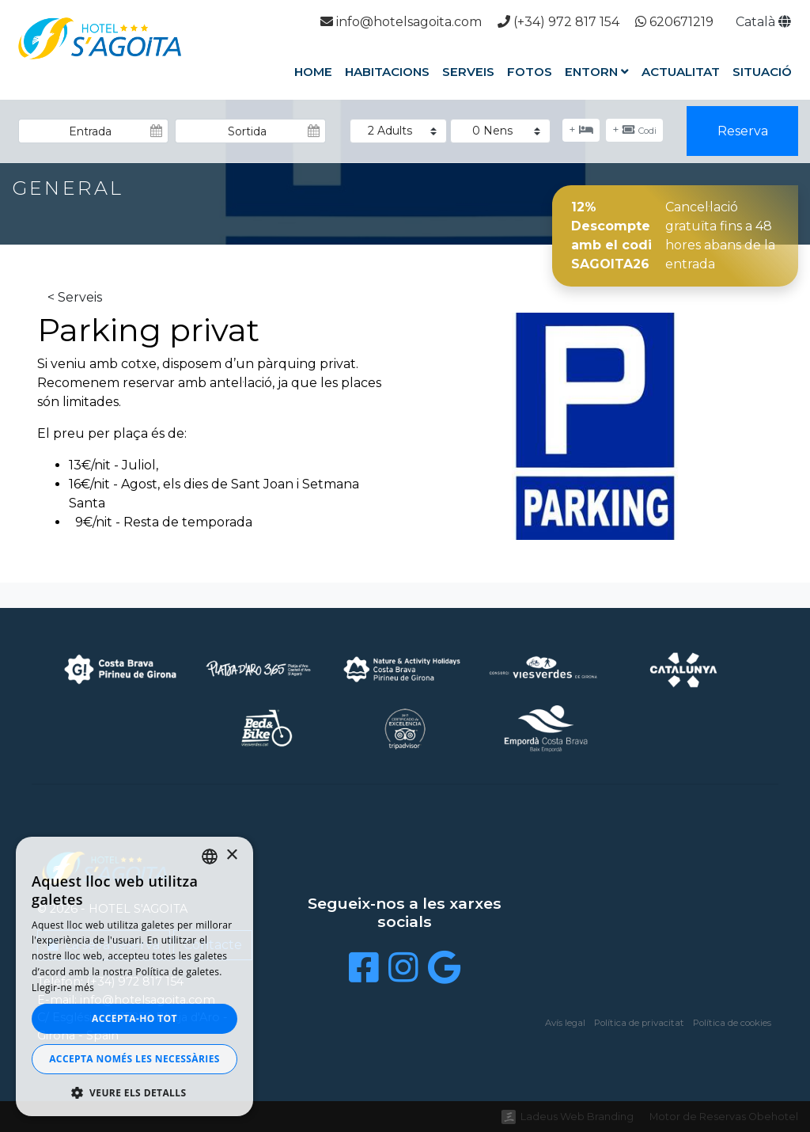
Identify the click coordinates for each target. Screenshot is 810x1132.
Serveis (468, 71)
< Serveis (74, 297)
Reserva (742, 131)
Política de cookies (732, 1022)
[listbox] (210, 856)
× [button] (231, 855)
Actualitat (681, 71)
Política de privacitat (639, 1022)
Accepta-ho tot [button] (134, 1018)
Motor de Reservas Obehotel (723, 1117)
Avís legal (565, 1022)
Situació (762, 71)
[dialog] (134, 976)
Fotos (529, 71)
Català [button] (763, 21)
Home (313, 71)
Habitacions (387, 71)
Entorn (597, 71)
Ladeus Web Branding (577, 1117)
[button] (134, 1092)
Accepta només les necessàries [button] (134, 1059)
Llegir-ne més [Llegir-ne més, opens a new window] (63, 987)
